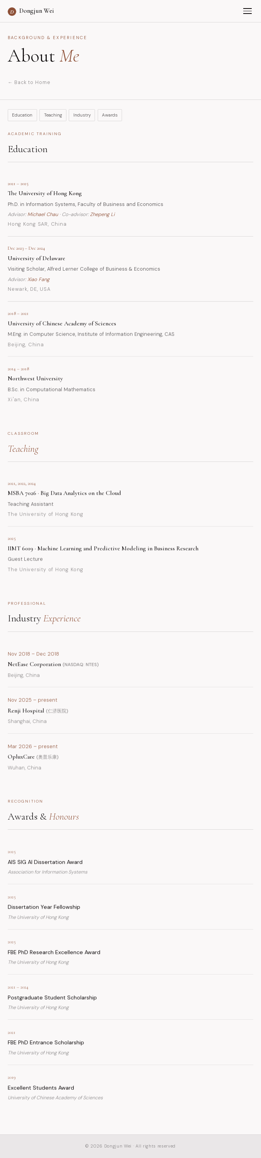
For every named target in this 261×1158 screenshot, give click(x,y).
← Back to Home (29, 82)
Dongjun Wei (31, 11)
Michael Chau (42, 214)
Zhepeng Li (102, 214)
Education (22, 115)
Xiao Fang (38, 279)
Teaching (53, 115)
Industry (82, 115)
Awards (110, 115)
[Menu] (247, 11)
